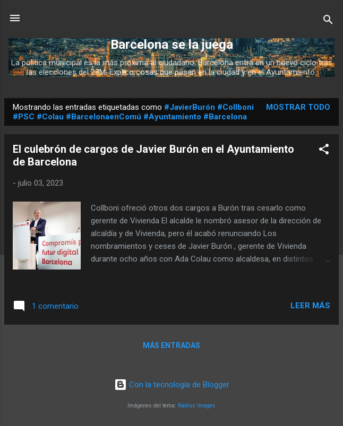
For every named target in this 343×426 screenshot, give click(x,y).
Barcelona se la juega (171, 44)
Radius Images (197, 405)
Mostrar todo (298, 107)
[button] (324, 151)
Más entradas (171, 345)
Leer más (310, 305)
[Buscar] (328, 21)
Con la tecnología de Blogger (171, 384)
